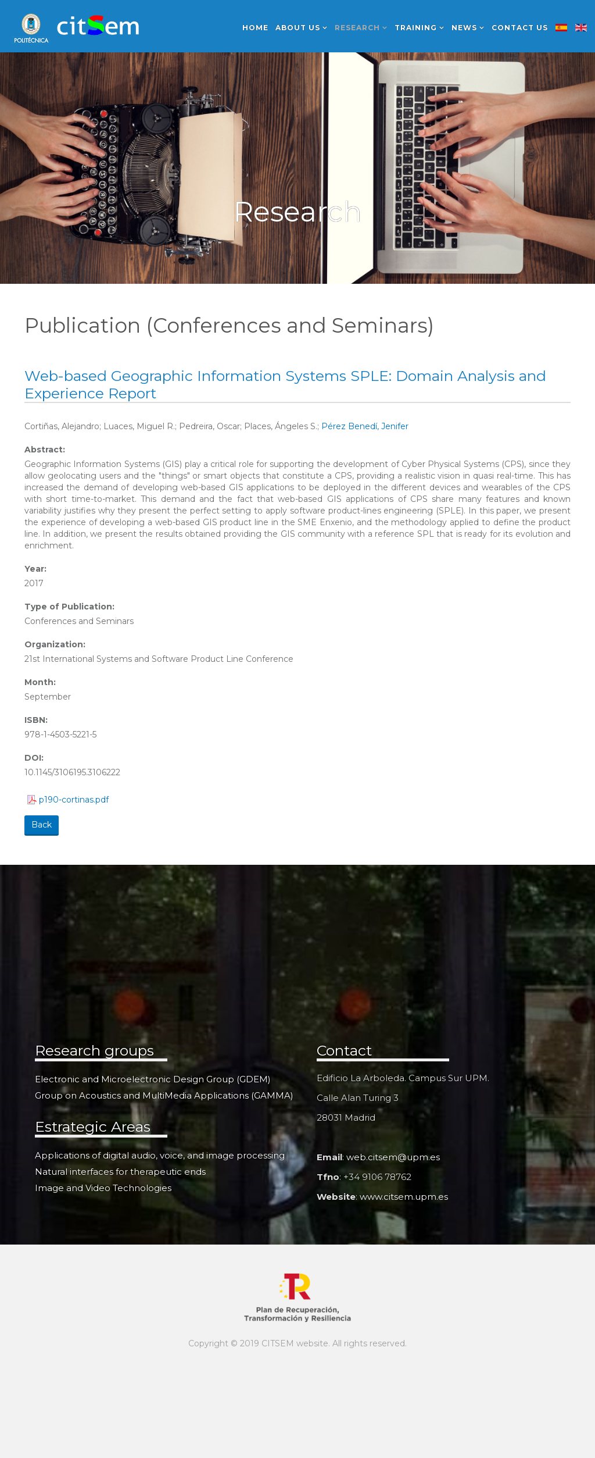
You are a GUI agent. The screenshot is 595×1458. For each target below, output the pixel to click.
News (464, 27)
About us (297, 27)
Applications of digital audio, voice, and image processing (160, 1155)
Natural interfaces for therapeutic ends (120, 1171)
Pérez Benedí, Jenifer (364, 426)
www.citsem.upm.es (404, 1196)
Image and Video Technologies (103, 1187)
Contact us (520, 27)
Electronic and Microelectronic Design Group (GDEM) (153, 1079)
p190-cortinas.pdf (74, 799)
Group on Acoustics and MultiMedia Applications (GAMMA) (164, 1095)
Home (255, 27)
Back (41, 824)
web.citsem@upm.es (393, 1157)
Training (416, 27)
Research (357, 27)
